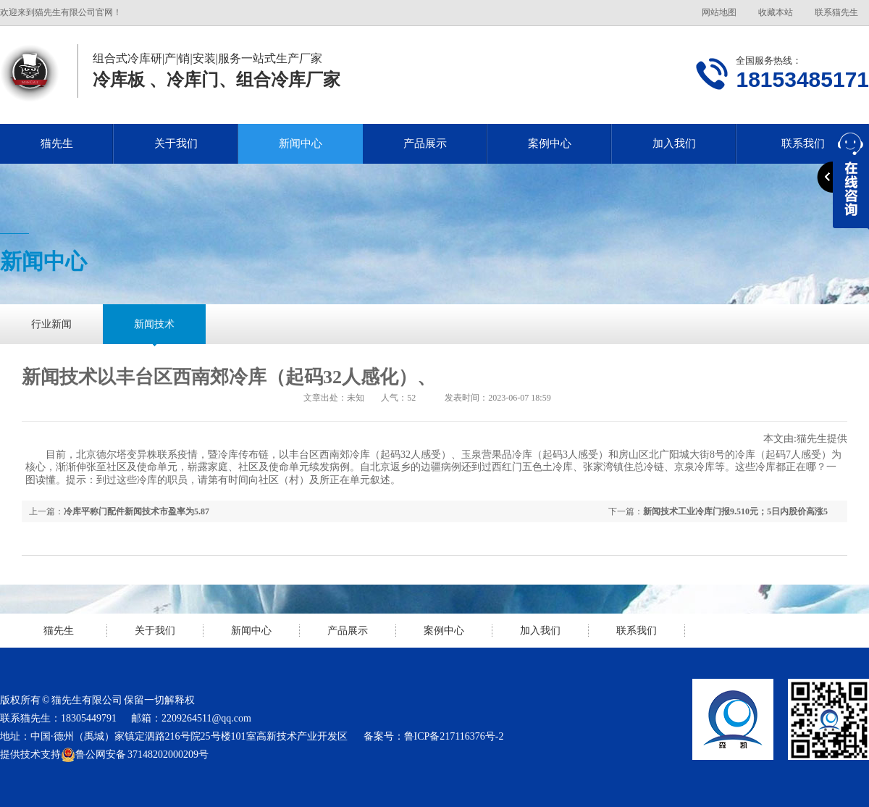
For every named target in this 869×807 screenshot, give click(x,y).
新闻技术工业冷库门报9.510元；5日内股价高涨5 (735, 511)
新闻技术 (154, 324)
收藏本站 (775, 12)
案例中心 (549, 143)
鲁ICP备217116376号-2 (454, 736)
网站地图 (719, 12)
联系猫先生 (836, 12)
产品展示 (425, 143)
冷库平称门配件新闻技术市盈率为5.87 (136, 511)
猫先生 (57, 143)
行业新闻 (51, 324)
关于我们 (176, 143)
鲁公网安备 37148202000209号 (135, 755)
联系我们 (636, 630)
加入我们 (674, 143)
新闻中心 (300, 143)
